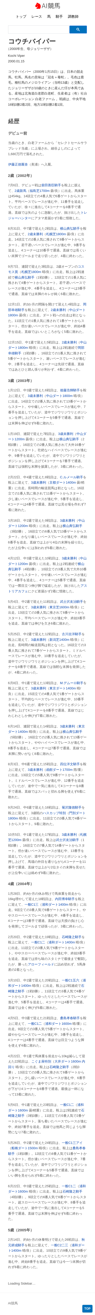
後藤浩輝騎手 (70, 390)
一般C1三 (32, 904)
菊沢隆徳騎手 (72, 807)
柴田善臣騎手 (51, 185)
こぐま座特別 (41, 1061)
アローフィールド (41, 964)
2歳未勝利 (35, 234)
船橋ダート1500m (24, 1148)
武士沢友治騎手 (71, 602)
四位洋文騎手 (70, 764)
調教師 (73, 16)
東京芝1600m (59, 607)
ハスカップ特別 (54, 813)
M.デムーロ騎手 (71, 683)
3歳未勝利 (35, 396)
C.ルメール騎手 (71, 477)
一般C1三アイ (72, 1143)
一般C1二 (38, 942)
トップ (21, 16)
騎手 (59, 16)
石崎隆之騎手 (72, 937)
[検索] (38, 29)
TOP (87, 1308)
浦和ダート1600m (58, 1024)
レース (36, 16)
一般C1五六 (70, 980)
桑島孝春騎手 (70, 1018)
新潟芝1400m (59, 640)
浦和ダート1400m (55, 904)
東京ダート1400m (62, 688)
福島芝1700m (40, 191)
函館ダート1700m (59, 770)
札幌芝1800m (56, 234)
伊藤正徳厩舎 (18, 164)
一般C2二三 (59, 1245)
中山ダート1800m (59, 396)
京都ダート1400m (62, 482)
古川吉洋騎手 (72, 634)
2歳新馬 (20, 191)
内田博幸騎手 (65, 899)
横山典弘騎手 (70, 228)
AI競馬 (47, 6)
